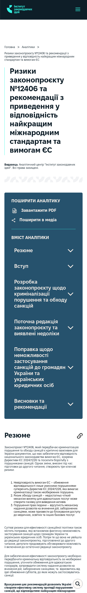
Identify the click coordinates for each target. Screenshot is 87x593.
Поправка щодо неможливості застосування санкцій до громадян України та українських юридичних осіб (39, 367)
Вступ (21, 266)
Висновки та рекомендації (30, 404)
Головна (9, 47)
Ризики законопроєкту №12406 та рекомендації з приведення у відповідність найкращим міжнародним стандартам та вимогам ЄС (39, 56)
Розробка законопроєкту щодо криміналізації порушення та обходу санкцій (40, 294)
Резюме (23, 250)
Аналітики (28, 47)
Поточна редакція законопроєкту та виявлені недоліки (36, 328)
